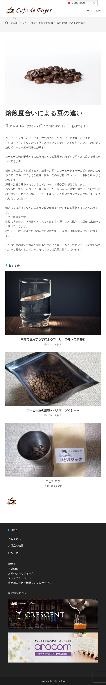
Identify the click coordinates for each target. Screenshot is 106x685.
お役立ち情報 (80, 126)
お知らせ (13, 552)
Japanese (76, 3)
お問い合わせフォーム (21, 573)
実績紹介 (13, 568)
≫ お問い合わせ (17, 593)
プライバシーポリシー (21, 578)
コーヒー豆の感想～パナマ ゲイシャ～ (52, 410)
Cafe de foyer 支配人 (22, 126)
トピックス (14, 538)
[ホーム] (6, 23)
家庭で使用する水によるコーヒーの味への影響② (53, 339)
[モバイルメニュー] (94, 10)
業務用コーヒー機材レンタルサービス (30, 582)
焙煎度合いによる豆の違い (71, 23)
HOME (12, 564)
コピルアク (53, 481)
